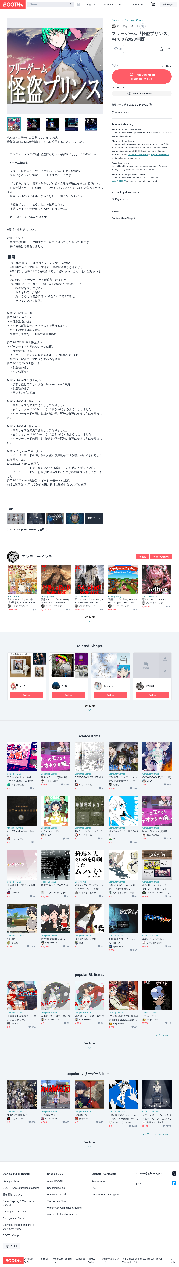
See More (89, 709)
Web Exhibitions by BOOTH (62, 1214)
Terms (115, 211)
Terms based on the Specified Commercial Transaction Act (142, 1260)
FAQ (94, 1188)
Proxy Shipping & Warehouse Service (19, 1203)
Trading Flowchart (125, 192)
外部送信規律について (110, 1260)
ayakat (150, 685)
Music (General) (82, 597)
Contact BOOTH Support (105, 1194)
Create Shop (137, 4)
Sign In (91, 4)
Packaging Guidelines (14, 1211)
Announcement (100, 1181)
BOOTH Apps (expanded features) (21, 1188)
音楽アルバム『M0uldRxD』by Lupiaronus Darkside (55, 601)
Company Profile (28, 1260)
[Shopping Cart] (153, 4)
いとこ (24, 685)
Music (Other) (47, 597)
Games (115, 20)
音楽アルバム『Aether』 (154, 599)
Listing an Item (11, 1181)
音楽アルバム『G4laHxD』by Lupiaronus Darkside (89, 601)
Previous (10, 66)
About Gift (121, 112)
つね (64, 685)
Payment (120, 199)
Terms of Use (44, 1260)
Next (100, 66)
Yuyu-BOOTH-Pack (160, 154)
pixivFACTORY (119, 181)
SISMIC (108, 685)
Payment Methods (57, 1194)
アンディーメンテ (37, 557)
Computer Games (134, 20)
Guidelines (80, 1259)
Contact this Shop (122, 218)
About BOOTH (112, 4)
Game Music (13, 597)
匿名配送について (12, 1194)
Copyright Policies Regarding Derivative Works (18, 1226)
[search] (71, 4)
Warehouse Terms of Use (62, 1260)
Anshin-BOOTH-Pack (138, 154)
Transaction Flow (56, 1201)
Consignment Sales (13, 1218)
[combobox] (50, 4)
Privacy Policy (91, 1260)
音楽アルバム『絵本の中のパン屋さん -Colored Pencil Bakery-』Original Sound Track (22, 601)
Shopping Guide (56, 1188)
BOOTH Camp (11, 1235)
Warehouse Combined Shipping (64, 1207)
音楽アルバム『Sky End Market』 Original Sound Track (122, 601)
